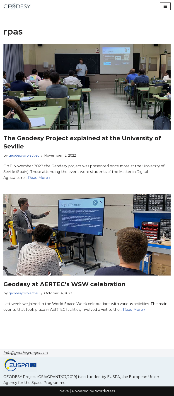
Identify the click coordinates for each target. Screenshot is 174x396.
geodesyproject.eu (24, 155)
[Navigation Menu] (165, 6)
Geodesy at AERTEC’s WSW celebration (64, 284)
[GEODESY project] (17, 6)
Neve (64, 391)
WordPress (105, 391)
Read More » (39, 177)
